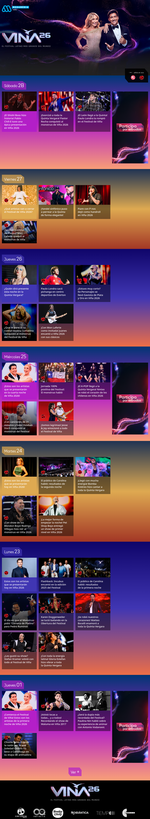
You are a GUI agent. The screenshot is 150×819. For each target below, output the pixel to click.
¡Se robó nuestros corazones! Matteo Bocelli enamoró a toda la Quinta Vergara (91, 621)
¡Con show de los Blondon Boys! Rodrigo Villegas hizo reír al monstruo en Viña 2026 (17, 527)
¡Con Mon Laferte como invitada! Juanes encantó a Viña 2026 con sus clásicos (54, 332)
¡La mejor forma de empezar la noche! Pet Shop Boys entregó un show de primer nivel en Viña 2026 (54, 526)
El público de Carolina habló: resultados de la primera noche (90, 584)
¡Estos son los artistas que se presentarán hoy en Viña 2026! (16, 484)
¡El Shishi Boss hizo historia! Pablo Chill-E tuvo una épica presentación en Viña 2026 (15, 121)
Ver (75, 771)
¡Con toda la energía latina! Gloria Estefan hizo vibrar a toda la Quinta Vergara (53, 660)
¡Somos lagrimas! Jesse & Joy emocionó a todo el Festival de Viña (54, 428)
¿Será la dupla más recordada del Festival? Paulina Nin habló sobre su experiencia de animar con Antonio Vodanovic (92, 721)
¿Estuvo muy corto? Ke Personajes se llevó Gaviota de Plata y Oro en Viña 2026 (90, 293)
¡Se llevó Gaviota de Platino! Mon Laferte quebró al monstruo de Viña (14, 234)
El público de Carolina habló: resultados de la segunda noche (53, 484)
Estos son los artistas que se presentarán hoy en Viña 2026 (16, 584)
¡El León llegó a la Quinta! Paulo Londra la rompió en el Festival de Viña (92, 118)
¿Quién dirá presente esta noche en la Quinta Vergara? (16, 292)
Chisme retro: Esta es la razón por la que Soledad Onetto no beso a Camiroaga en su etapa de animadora (17, 748)
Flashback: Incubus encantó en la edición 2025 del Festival (53, 584)
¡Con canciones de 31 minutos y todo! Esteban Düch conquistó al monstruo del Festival (18, 426)
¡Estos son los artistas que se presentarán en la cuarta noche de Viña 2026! (16, 390)
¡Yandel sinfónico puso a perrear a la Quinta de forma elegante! (54, 212)
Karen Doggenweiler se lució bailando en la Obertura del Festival (54, 620)
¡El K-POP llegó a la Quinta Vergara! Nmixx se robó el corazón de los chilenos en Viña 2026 (92, 390)
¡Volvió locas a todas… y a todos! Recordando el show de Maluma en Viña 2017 (54, 719)
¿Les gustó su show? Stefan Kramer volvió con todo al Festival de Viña (19, 659)
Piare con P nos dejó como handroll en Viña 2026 (89, 212)
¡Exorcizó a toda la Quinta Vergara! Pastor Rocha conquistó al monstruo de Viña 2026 (54, 119)
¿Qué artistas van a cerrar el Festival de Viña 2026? (19, 210)
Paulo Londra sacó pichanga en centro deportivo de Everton (53, 292)
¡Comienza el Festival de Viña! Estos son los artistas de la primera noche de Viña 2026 (16, 719)
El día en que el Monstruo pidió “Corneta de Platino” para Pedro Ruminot (19, 623)
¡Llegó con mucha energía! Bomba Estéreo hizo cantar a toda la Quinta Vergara (91, 485)
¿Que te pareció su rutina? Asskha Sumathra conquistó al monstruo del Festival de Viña (19, 332)
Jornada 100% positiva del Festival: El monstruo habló (53, 389)
